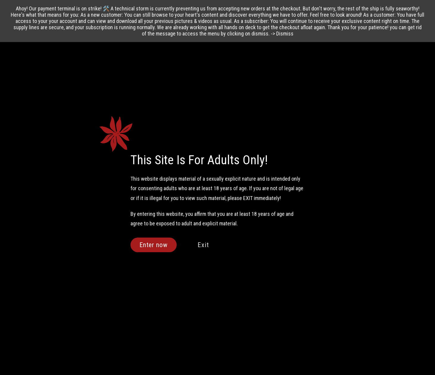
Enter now (153, 245)
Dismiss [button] (284, 33)
